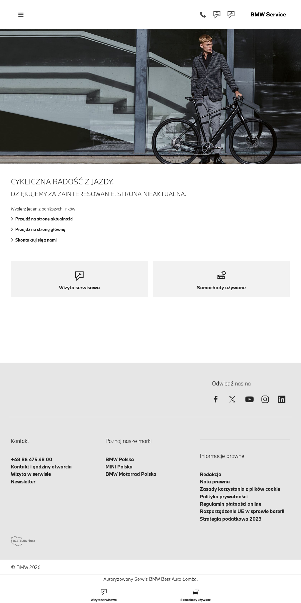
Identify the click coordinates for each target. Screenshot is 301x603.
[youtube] (248, 404)
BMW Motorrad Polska (131, 474)
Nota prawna (215, 481)
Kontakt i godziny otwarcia (41, 466)
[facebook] (216, 404)
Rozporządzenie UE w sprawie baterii (242, 511)
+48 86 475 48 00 (31, 459)
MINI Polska (119, 466)
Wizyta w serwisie (31, 474)
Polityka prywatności (224, 496)
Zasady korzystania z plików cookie (240, 489)
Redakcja (210, 474)
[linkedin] (281, 404)
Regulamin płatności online (230, 504)
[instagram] (265, 404)
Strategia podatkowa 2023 (231, 519)
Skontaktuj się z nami (34, 240)
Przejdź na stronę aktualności (42, 219)
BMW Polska (120, 459)
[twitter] (232, 404)
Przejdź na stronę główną (38, 229)
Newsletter (23, 481)
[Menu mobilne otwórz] (21, 14)
